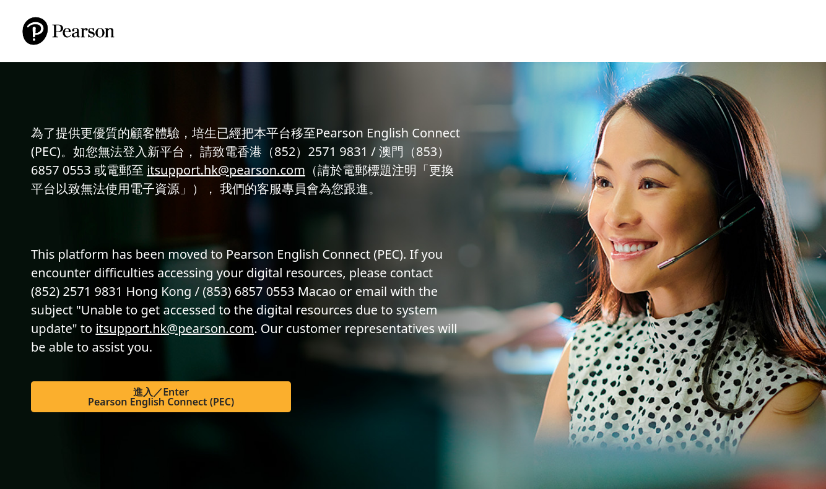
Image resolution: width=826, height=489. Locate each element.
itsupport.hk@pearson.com (226, 170)
